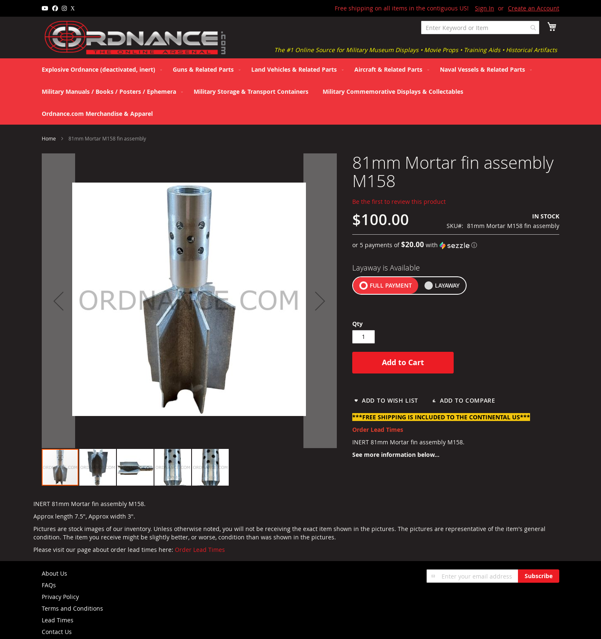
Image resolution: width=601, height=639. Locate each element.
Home (49, 138)
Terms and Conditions (72, 608)
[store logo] (136, 38)
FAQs (49, 585)
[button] (98, 467)
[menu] (300, 91)
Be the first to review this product (399, 201)
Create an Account (533, 8)
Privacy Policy (60, 597)
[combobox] (480, 27)
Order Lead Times (200, 550)
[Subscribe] (538, 576)
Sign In (484, 8)
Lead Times (57, 620)
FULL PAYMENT (391, 285)
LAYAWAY (447, 285)
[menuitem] (100, 69)
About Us (54, 573)
